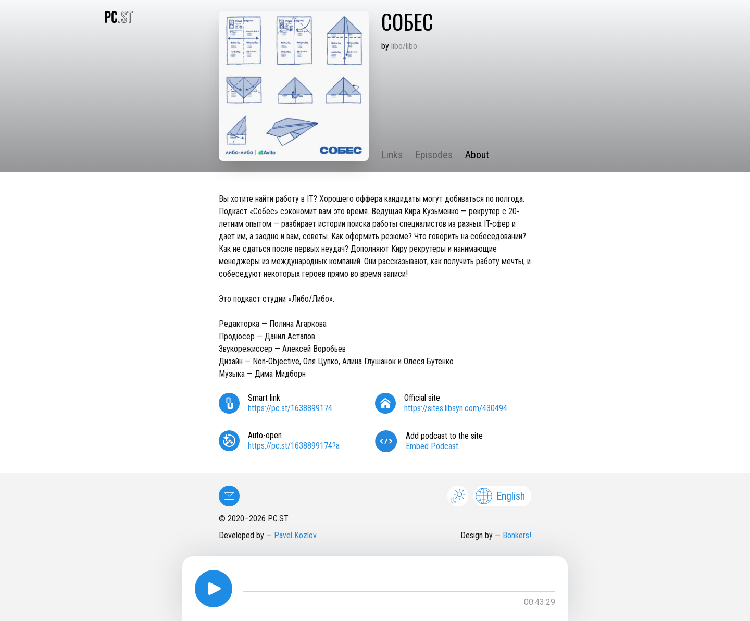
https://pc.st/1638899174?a (294, 446)
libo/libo (404, 46)
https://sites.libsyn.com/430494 (455, 408)
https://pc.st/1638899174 (290, 408)
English (500, 496)
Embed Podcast (432, 446)
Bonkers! (517, 535)
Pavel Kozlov (295, 535)
